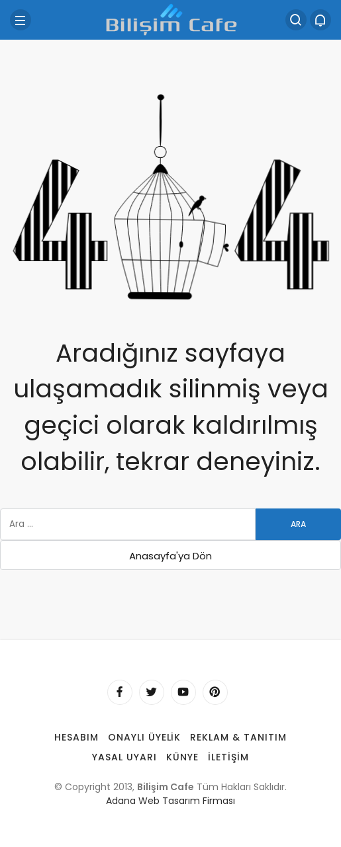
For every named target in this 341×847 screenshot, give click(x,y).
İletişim (228, 757)
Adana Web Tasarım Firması (170, 800)
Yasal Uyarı (124, 757)
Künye (182, 757)
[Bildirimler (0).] (320, 19)
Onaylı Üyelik (144, 737)
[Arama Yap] (296, 19)
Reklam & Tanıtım (238, 737)
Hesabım (76, 737)
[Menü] (20, 19)
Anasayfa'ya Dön (170, 556)
